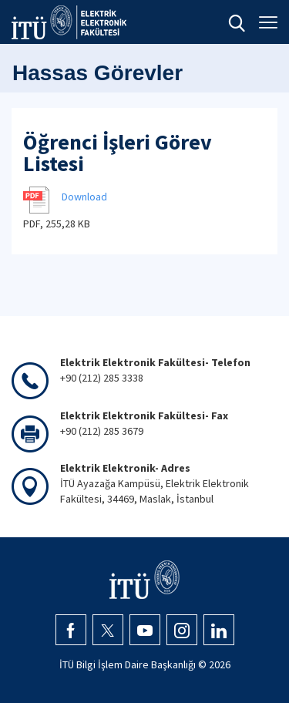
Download (84, 197)
